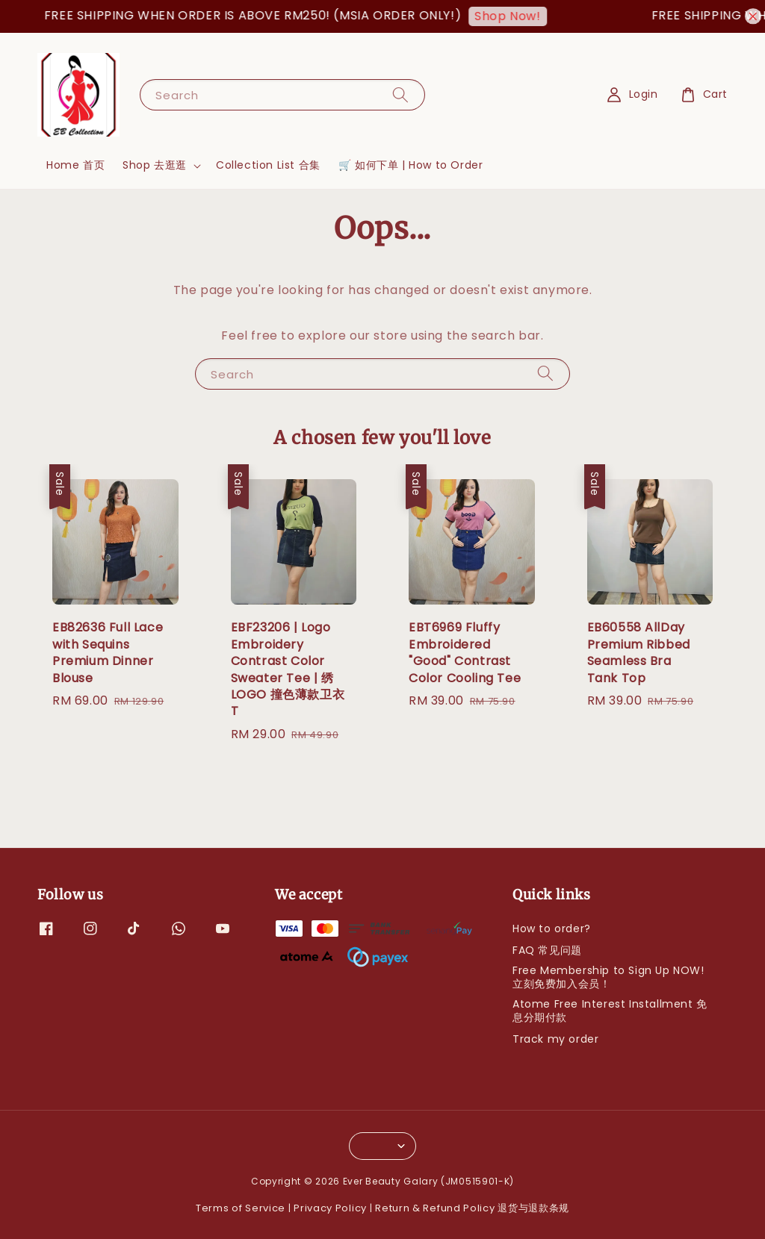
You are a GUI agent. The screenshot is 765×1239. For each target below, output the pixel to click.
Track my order (555, 1039)
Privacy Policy (330, 1208)
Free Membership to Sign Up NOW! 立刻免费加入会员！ (608, 977)
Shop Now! (515, 16)
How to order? (551, 929)
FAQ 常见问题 (547, 950)
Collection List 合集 (268, 164)
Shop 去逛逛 (155, 165)
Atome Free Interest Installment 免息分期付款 (609, 1010)
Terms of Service (240, 1208)
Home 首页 (75, 164)
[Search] (400, 94)
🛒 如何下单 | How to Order (410, 164)
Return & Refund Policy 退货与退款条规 (472, 1208)
